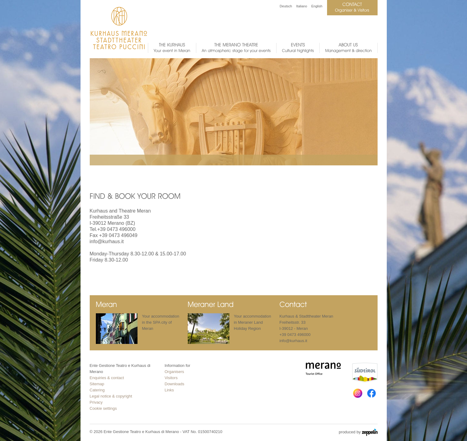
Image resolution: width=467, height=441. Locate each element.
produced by (358, 432)
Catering (97, 390)
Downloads (174, 384)
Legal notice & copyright (111, 396)
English (316, 6)
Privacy (96, 402)
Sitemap (97, 384)
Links (169, 390)
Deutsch (286, 6)
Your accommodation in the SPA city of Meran (160, 322)
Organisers (174, 371)
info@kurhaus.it (107, 241)
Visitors (171, 377)
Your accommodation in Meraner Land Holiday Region (252, 322)
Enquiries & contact (107, 377)
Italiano (301, 6)
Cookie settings (103, 408)
